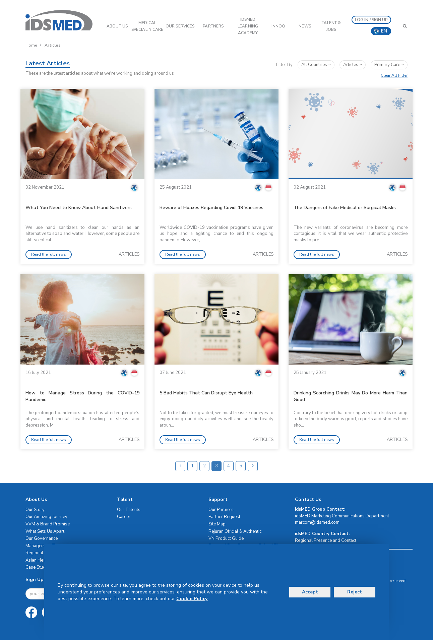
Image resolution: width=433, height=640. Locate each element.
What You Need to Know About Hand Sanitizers (78, 207)
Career (123, 517)
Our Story (35, 510)
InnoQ (278, 26)
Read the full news (48, 254)
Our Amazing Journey (46, 517)
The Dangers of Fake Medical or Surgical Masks (345, 207)
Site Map (217, 524)
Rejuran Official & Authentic (234, 531)
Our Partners (221, 510)
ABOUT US (117, 26)
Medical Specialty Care (147, 26)
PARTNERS (213, 26)
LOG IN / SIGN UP (371, 19)
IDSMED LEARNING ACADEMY (248, 26)
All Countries (316, 65)
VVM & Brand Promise (47, 524)
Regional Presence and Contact (325, 540)
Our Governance (41, 538)
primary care (389, 65)
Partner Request (224, 517)
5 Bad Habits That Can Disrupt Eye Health (206, 393)
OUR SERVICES (180, 26)
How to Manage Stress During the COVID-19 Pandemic (82, 396)
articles (352, 65)
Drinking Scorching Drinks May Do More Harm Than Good (351, 396)
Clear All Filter (394, 75)
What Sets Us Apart (44, 531)
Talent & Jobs (331, 26)
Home (31, 45)
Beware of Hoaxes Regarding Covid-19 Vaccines (211, 207)
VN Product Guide (226, 538)
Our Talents (128, 510)
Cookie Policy (191, 598)
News (305, 26)
